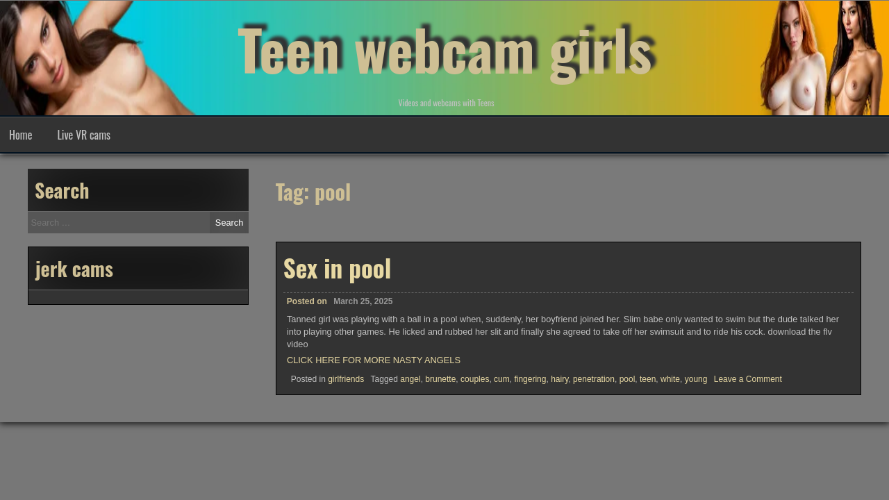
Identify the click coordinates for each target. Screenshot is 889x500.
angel (410, 379)
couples (474, 379)
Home (20, 134)
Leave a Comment (748, 379)
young (696, 379)
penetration (594, 379)
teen (648, 379)
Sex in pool (337, 267)
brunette (440, 379)
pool (627, 379)
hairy (559, 379)
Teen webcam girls (444, 49)
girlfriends (346, 379)
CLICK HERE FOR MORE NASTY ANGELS (373, 360)
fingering (530, 379)
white (670, 379)
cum (502, 379)
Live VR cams (83, 134)
